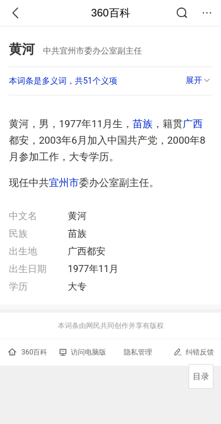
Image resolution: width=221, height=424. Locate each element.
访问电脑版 (83, 352)
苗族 (143, 124)
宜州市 (64, 182)
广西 (193, 124)
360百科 (110, 13)
